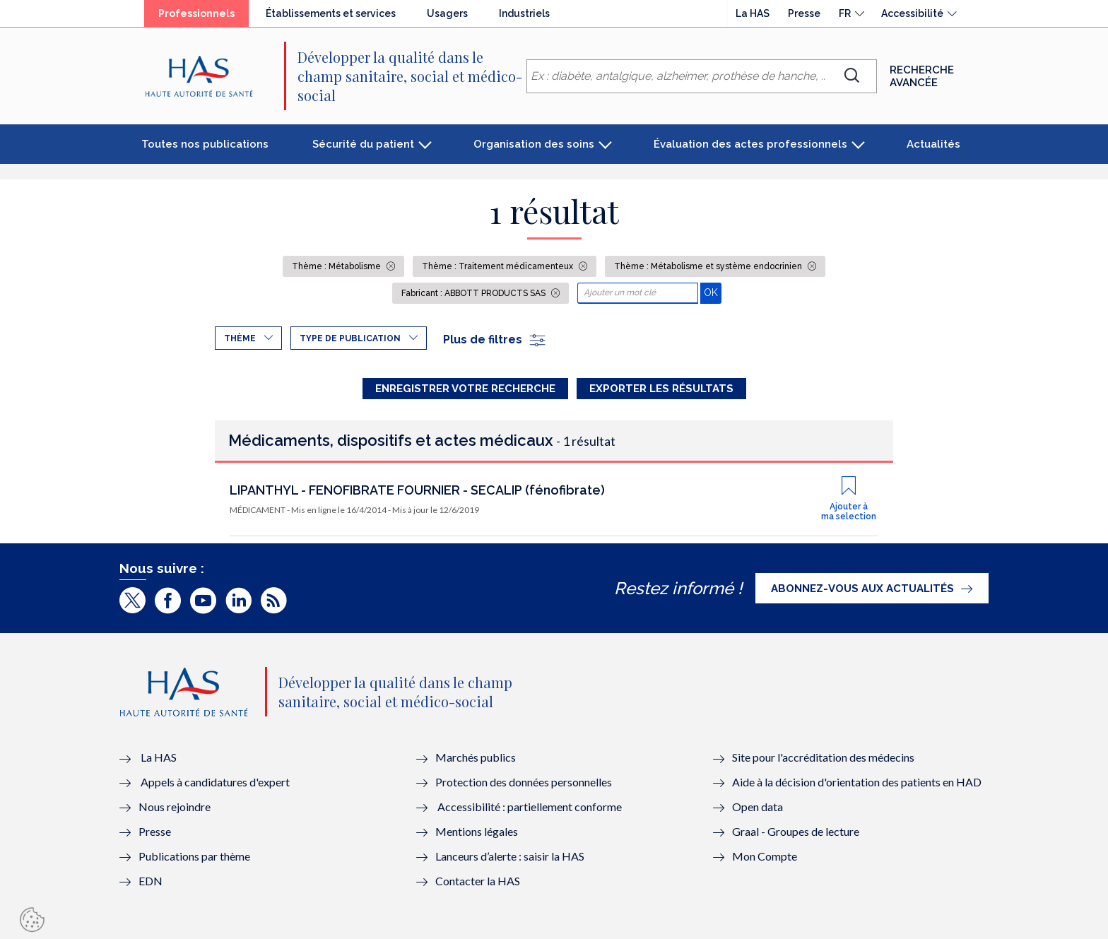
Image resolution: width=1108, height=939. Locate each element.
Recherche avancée (922, 76)
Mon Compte (764, 856)
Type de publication (350, 338)
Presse (804, 13)
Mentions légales (476, 831)
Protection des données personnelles (523, 782)
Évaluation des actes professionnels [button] (750, 144)
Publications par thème (194, 856)
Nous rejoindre (174, 806)
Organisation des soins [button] (533, 144)
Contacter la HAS (477, 880)
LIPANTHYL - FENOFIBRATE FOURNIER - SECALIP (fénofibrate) (417, 490)
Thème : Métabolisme (337, 266)
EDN (150, 880)
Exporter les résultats (661, 388)
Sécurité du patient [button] (363, 144)
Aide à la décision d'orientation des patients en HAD (857, 782)
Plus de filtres (495, 339)
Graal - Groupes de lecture (795, 831)
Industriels (524, 13)
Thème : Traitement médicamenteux (498, 266)
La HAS (753, 13)
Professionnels (196, 13)
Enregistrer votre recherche (465, 388)
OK (712, 292)
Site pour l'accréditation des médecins (823, 757)
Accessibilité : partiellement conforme (529, 806)
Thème (240, 338)
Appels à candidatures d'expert (215, 782)
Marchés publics (476, 757)
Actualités (933, 144)
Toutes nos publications (205, 144)
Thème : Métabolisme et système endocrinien (709, 266)
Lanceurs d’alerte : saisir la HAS (509, 856)
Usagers (447, 13)
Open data (757, 806)
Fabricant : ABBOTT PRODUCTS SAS (474, 293)
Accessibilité (912, 13)
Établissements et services (331, 13)
